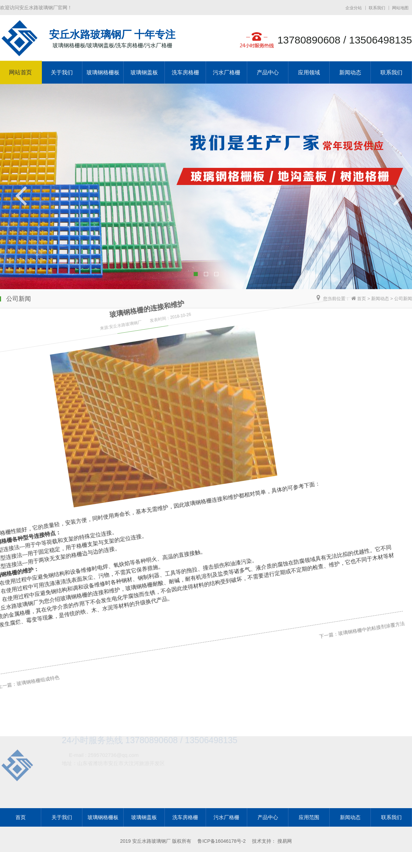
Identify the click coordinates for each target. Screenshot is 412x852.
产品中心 (268, 72)
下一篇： (305, 563)
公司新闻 (403, 298)
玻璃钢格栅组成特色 (32, 672)
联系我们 (377, 8)
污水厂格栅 (226, 72)
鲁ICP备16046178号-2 (221, 841)
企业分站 (353, 8)
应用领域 (309, 72)
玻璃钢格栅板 (103, 72)
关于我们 (62, 72)
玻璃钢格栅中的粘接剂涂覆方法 (345, 547)
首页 (361, 298)
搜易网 (284, 841)
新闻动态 (350, 72)
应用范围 (309, 817)
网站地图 (400, 8)
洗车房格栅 (185, 72)
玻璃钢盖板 (144, 72)
